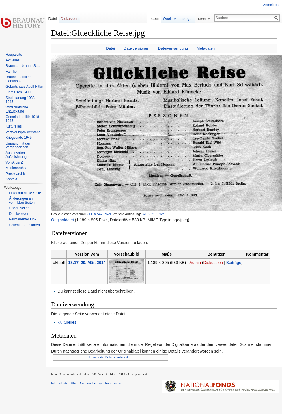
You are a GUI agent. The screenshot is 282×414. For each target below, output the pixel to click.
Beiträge (233, 262)
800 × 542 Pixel (99, 214)
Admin (195, 262)
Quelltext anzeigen (178, 18)
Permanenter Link (22, 219)
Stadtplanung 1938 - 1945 (21, 100)
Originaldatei (62, 220)
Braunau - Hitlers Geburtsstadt (18, 79)
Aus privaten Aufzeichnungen (17, 155)
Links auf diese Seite (25, 193)
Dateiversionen (137, 48)
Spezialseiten (19, 208)
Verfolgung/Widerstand (22, 132)
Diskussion (213, 262)
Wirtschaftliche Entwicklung (16, 109)
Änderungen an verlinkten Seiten (22, 200)
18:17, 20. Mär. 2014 (87, 262)
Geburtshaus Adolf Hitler (24, 87)
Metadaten (206, 48)
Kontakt (11, 179)
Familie (11, 72)
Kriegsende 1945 (18, 138)
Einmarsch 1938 (18, 92)
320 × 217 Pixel (153, 214)
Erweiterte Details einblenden (110, 357)
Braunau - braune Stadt (23, 66)
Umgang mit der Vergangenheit (17, 145)
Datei (110, 48)
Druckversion (19, 214)
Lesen (154, 18)
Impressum (113, 383)
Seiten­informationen (24, 225)
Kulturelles (66, 322)
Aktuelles (12, 60)
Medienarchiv (15, 168)
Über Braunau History (86, 383)
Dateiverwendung (173, 48)
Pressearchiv (15, 174)
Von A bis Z (14, 162)
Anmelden (271, 5)
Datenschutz (59, 383)
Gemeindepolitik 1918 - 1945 (23, 119)
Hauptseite (13, 55)
